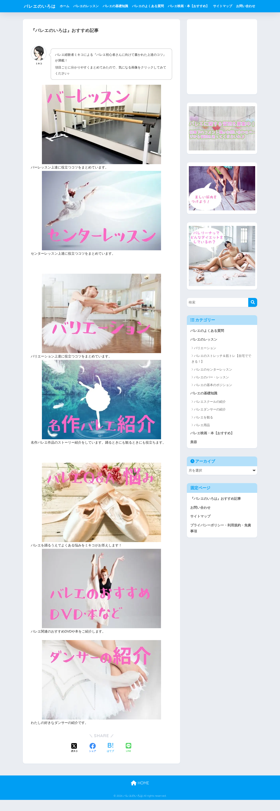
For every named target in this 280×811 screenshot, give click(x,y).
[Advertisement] (222, 72)
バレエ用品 (202, 437)
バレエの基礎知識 (117, 6)
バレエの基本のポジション (213, 397)
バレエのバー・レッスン (211, 389)
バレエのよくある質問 (149, 6)
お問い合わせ (70, 18)
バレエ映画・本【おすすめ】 (190, 6)
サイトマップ (224, 6)
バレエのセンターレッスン (213, 381)
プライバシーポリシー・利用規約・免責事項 (220, 541)
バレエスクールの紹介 (210, 414)
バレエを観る (203, 429)
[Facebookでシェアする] (92, 759)
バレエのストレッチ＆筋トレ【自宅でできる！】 (221, 371)
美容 (193, 454)
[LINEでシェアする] (128, 759)
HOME (140, 794)
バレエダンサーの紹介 (210, 422)
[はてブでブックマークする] (110, 759)
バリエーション (205, 360)
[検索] (252, 314)
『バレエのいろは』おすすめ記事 (215, 511)
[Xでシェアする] (74, 759)
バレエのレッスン (87, 6)
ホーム (66, 6)
